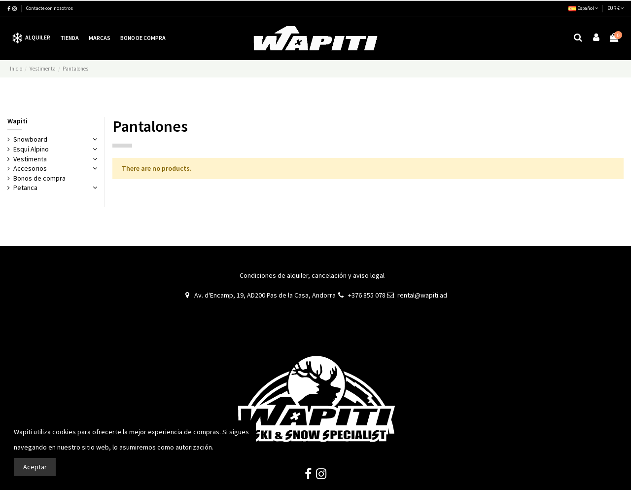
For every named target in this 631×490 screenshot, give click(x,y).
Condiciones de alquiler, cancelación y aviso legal (312, 275)
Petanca (25, 187)
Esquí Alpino (31, 149)
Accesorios (30, 168)
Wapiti (17, 120)
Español (583, 8)
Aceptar (35, 466)
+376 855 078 (367, 295)
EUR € (615, 8)
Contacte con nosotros (49, 8)
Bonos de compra (39, 178)
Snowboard (30, 139)
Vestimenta (30, 158)
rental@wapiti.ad (422, 295)
